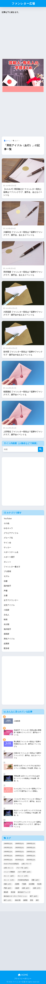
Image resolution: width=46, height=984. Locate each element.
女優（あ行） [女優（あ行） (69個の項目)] (26, 888)
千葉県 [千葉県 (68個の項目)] (24, 884)
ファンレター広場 (23, 3)
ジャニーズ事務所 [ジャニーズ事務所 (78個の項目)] (9, 872)
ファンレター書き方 (12, 567)
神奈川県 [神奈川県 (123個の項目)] (17, 900)
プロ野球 (7, 571)
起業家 (6, 644)
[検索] (40, 449)
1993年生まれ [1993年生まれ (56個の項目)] (31, 847)
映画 (5, 619)
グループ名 (8, 538)
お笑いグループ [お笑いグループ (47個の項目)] (26, 864)
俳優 (5, 581)
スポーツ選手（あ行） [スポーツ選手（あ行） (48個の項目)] (24, 872)
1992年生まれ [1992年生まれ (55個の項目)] (19, 847)
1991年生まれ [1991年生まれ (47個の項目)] (8, 847)
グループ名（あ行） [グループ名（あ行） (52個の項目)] (22, 868)
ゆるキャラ (8, 528)
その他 (6, 523)
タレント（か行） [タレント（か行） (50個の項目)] (23, 876)
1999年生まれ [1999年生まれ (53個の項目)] (31, 855)
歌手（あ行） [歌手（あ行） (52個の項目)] (34, 896)
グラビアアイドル (11, 533)
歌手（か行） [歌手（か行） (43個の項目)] (8, 900)
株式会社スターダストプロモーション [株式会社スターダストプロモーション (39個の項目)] (15, 896)
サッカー (7, 547)
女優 (5, 596)
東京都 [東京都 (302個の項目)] (13, 892)
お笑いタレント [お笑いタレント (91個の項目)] (8, 868)
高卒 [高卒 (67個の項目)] (37, 900)
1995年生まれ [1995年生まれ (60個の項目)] (19, 851)
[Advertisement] (22, 36)
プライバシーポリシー (22, 978)
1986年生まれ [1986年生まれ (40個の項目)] (8, 843)
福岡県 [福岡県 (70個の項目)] (25, 900)
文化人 (6, 615)
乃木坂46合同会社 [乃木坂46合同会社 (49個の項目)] (23, 880)
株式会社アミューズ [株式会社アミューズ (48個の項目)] (24, 892)
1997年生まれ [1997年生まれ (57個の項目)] (8, 855)
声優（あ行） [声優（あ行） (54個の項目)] (8, 888)
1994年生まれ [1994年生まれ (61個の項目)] (8, 851)
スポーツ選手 (9, 557)
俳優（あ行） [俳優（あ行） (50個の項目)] (36, 880)
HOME (23, 974)
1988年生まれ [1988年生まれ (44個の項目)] (19, 843)
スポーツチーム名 (11, 552)
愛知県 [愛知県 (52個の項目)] (6, 892)
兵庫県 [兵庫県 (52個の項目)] (17, 884)
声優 (5, 591)
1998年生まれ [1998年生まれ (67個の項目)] (19, 855)
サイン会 (7, 543)
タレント (7, 562)
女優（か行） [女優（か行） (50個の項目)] (37, 888)
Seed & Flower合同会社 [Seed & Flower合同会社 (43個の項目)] (11, 864)
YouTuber (8, 519)
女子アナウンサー (11, 600)
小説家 (6, 610)
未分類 (6, 624)
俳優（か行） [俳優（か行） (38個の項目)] (8, 884)
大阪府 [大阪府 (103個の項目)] (17, 888)
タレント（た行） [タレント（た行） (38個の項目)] (9, 880)
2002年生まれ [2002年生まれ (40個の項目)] (31, 860)
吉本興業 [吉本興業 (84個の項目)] (31, 884)
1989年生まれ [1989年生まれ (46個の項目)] (31, 843)
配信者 (6, 648)
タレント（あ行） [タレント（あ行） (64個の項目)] (9, 876)
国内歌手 (7, 586)
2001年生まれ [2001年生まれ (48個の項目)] (19, 860)
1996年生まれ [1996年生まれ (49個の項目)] (31, 851)
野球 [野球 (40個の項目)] (31, 900)
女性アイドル (9, 605)
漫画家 (6, 634)
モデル (6, 576)
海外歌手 (7, 629)
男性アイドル (9, 639)
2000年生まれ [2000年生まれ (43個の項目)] (8, 860)
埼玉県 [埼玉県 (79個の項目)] (39, 884)
